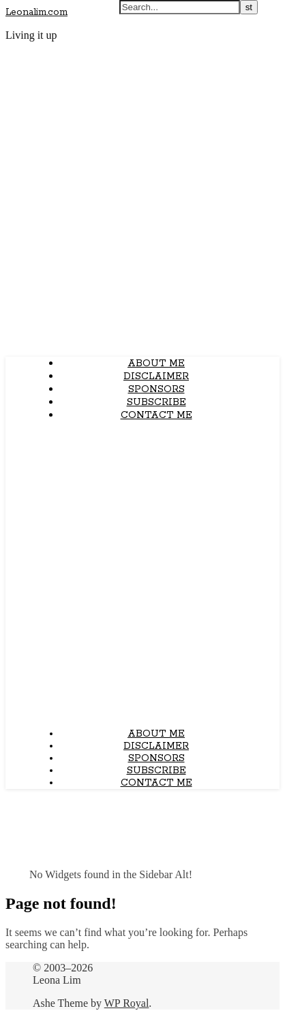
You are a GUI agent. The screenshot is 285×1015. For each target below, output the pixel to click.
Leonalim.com (36, 12)
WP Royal (126, 1003)
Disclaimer (156, 376)
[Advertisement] (142, 574)
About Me (156, 363)
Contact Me (156, 415)
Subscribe (156, 402)
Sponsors (156, 389)
